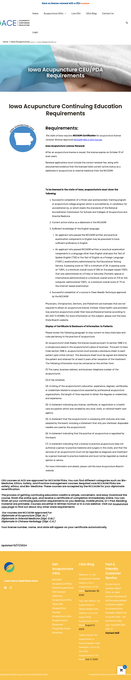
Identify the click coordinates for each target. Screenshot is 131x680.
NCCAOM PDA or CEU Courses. (89, 121)
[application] (65, 13)
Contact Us (105, 13)
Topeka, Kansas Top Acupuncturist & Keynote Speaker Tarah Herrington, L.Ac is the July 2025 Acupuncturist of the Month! (89, 636)
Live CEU (75, 13)
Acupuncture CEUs (55, 13)
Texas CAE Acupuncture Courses (59, 589)
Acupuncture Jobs (61, 597)
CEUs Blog (89, 13)
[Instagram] (11, 569)
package (85, 3)
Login (118, 13)
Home (37, 13)
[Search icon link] (127, 13)
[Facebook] (5, 569)
